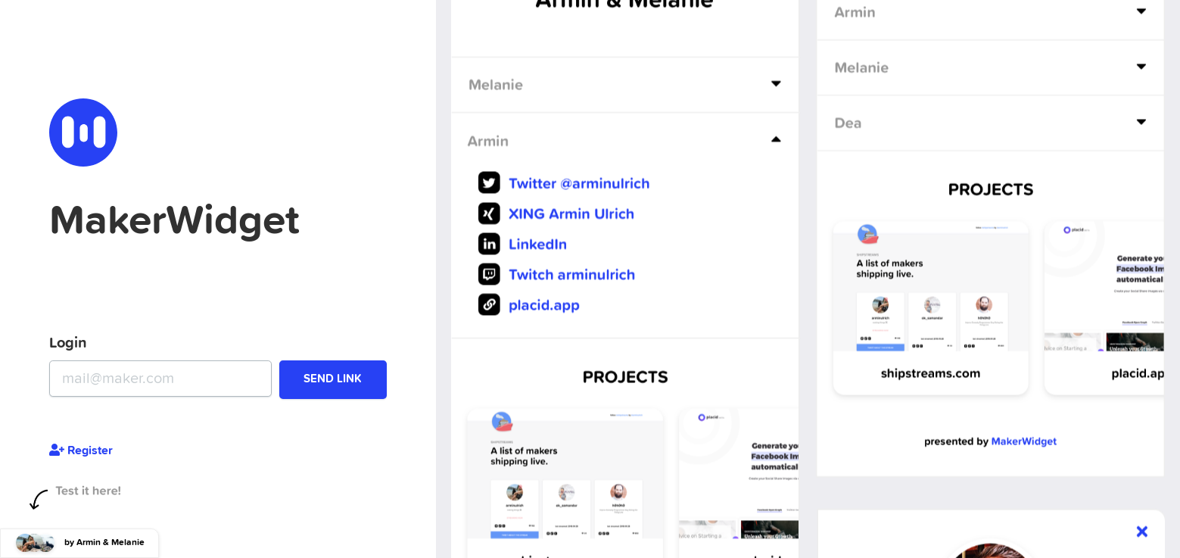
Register (81, 450)
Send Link (333, 379)
